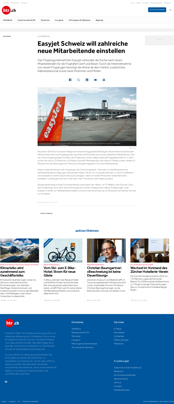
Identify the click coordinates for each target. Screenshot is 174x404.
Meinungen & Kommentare (84, 343)
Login (132, 3)
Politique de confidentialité (30, 401)
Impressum (12, 401)
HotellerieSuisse (121, 390)
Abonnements (121, 379)
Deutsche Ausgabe (157, 10)
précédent (7, 36)
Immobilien (24, 3)
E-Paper (138, 3)
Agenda (99, 20)
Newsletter (145, 3)
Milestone (118, 343)
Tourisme (45, 20)
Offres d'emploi (14, 3)
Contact (118, 386)
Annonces (6, 3)
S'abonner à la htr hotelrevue (127, 367)
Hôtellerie (8, 20)
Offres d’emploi (121, 340)
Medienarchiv (167, 3)
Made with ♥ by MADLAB (166, 401)
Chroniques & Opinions (79, 20)
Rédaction (119, 371)
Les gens (59, 20)
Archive (117, 382)
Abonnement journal (156, 3)
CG (19, 401)
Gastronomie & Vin (26, 20)
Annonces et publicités (125, 375)
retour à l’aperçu (46, 213)
